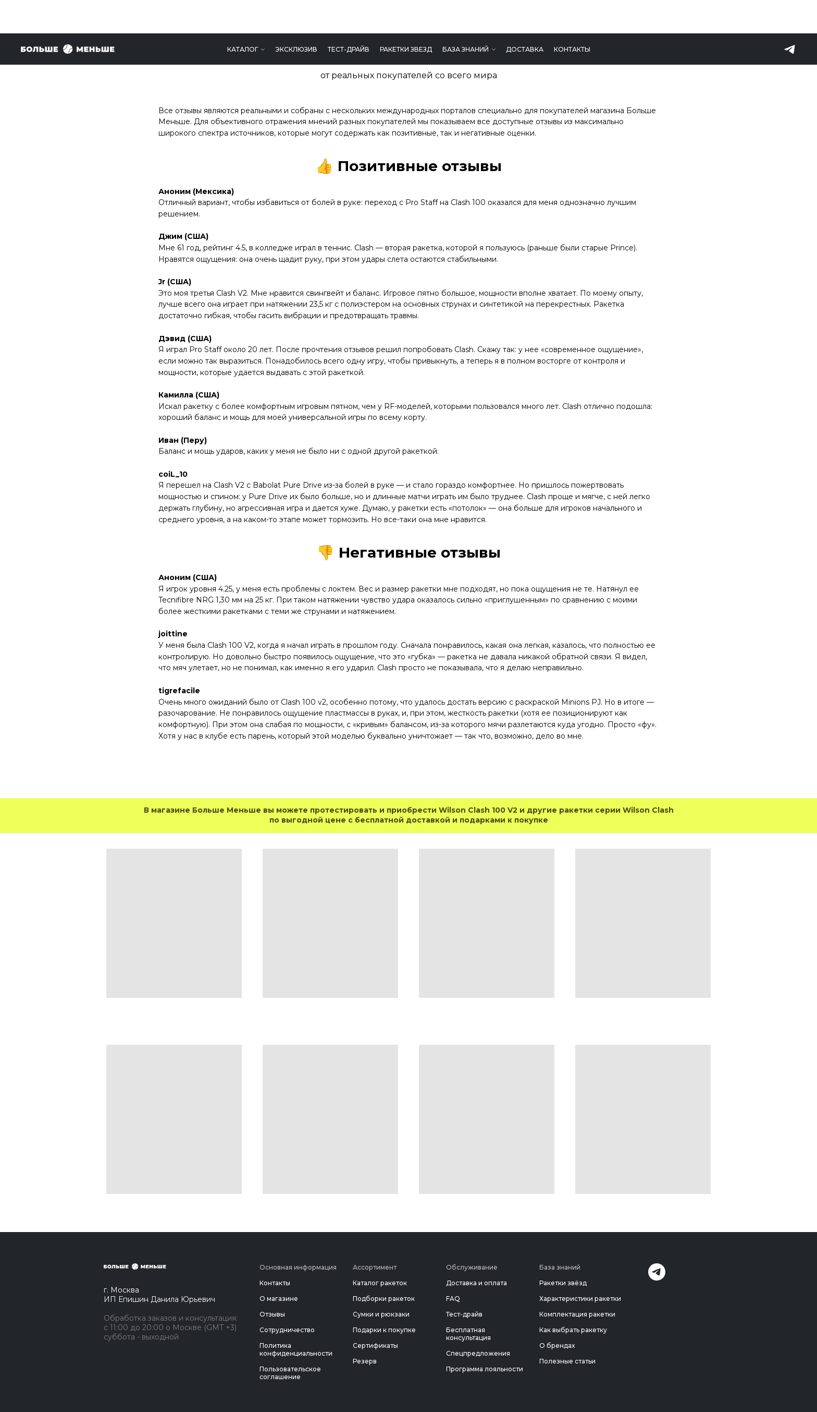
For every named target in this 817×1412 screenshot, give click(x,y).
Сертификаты (375, 1345)
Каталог (242, 16)
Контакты (572, 16)
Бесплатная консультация (468, 1334)
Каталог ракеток (380, 1283)
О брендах (557, 1345)
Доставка (524, 16)
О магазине (278, 1298)
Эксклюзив (296, 16)
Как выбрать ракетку (573, 1330)
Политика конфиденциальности (295, 1349)
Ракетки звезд (406, 16)
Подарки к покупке (384, 1330)
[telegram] (789, 15)
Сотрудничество (287, 1330)
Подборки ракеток (384, 1298)
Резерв (365, 1361)
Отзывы (272, 1314)
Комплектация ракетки (577, 1314)
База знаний (465, 16)
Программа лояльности (484, 1369)
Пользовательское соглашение (290, 1373)
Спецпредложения (478, 1353)
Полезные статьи (567, 1361)
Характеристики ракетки (580, 1298)
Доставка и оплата (476, 1283)
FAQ (453, 1298)
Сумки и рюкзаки (381, 1314)
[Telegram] (656, 1277)
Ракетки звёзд (563, 1283)
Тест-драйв (348, 16)
